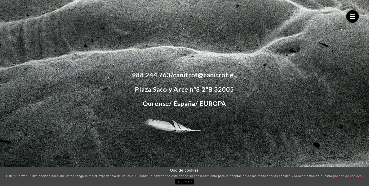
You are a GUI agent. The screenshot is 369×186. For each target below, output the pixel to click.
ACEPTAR (185, 181)
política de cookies (347, 176)
